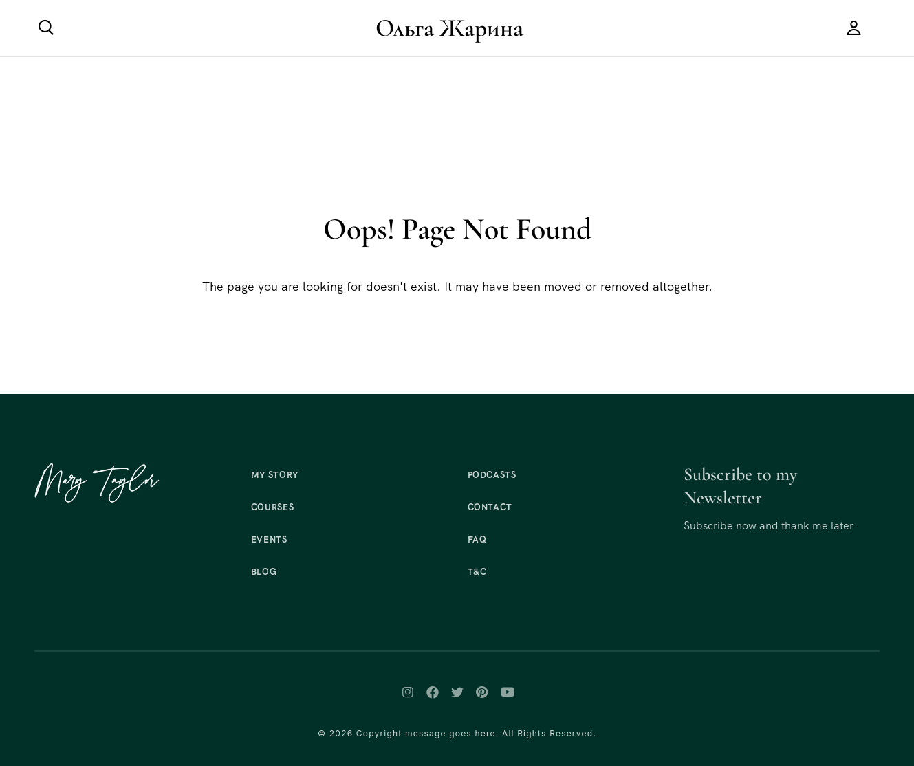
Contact (490, 507)
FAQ (477, 539)
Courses (272, 507)
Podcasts (492, 475)
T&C (477, 572)
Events (269, 539)
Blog (264, 572)
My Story (274, 475)
